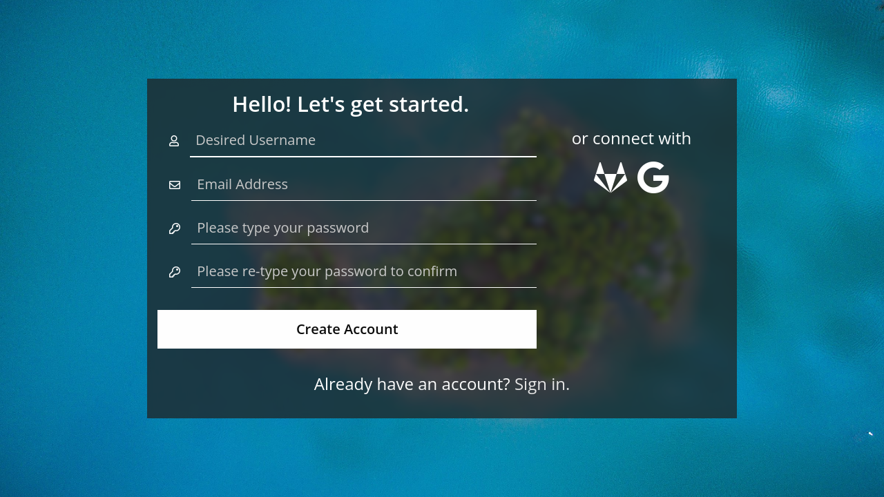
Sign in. (542, 383)
